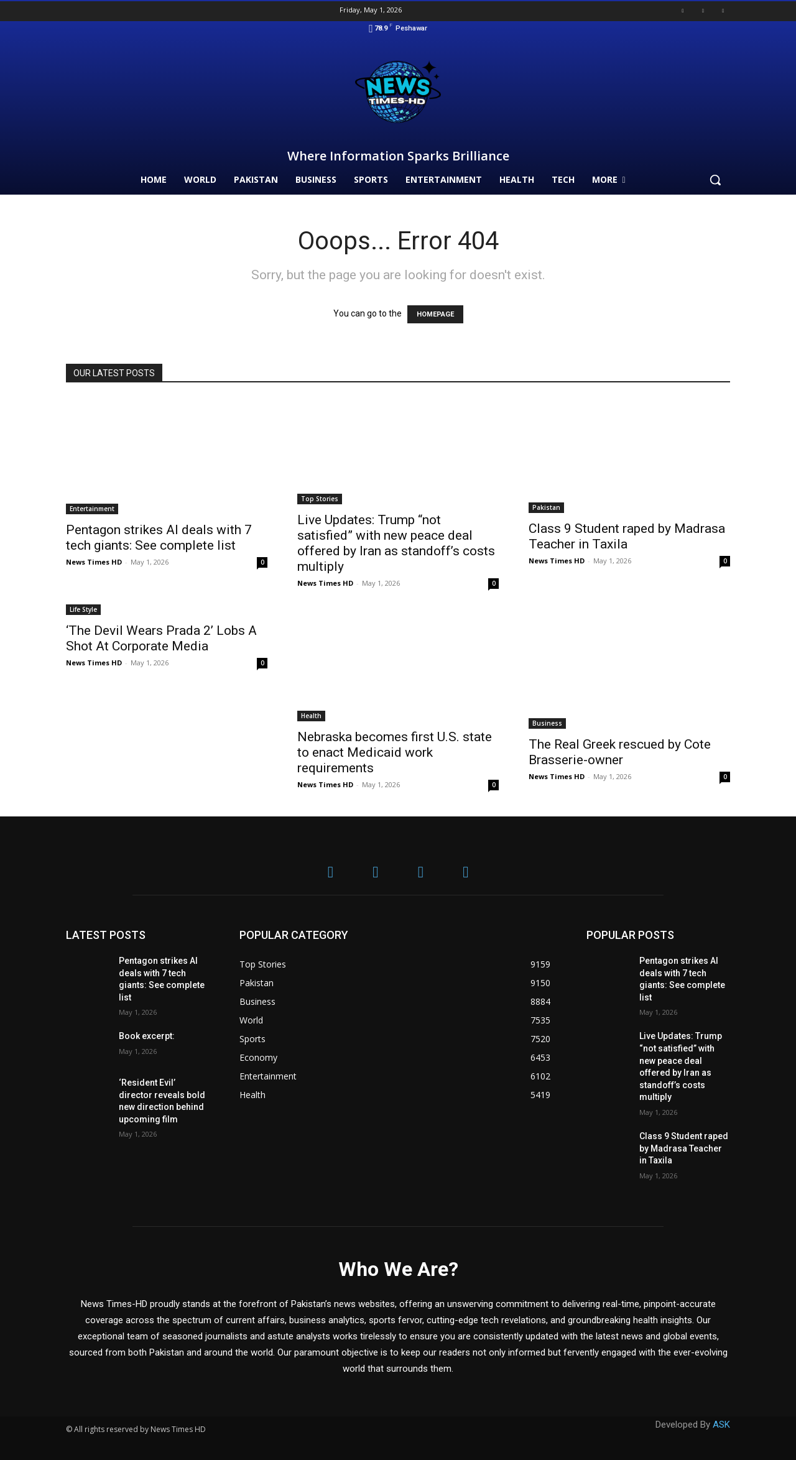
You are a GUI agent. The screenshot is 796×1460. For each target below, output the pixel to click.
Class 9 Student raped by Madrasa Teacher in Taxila (627, 536)
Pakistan (546, 507)
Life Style (83, 609)
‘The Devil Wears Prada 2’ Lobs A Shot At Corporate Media (161, 638)
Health (311, 715)
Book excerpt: (147, 1036)
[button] (715, 180)
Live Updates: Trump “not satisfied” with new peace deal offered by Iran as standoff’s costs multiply (396, 543)
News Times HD (94, 561)
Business (547, 723)
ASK (721, 1424)
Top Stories (319, 498)
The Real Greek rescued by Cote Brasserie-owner (620, 752)
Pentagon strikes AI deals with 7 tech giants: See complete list (159, 537)
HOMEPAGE (435, 314)
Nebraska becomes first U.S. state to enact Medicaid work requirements (394, 752)
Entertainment (92, 508)
